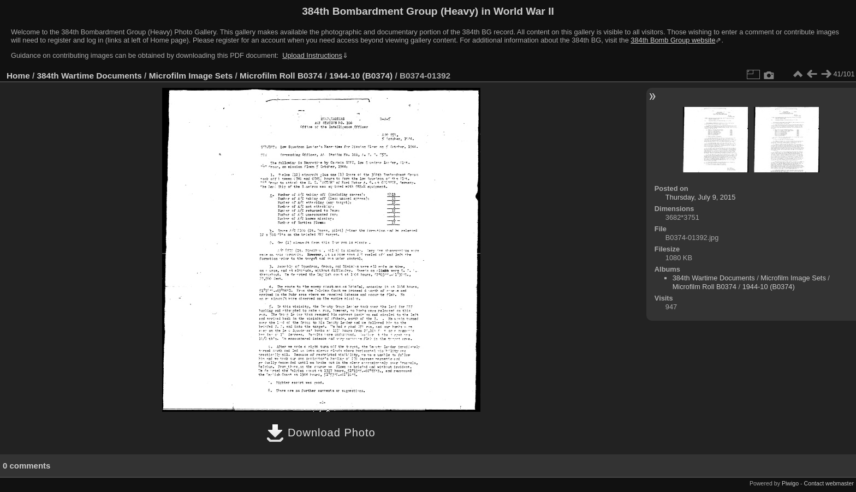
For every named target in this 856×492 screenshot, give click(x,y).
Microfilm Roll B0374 (281, 75)
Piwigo (790, 483)
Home (18, 75)
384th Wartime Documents (89, 75)
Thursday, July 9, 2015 (700, 197)
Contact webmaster (829, 483)
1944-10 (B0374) (361, 75)
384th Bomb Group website (673, 40)
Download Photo (320, 433)
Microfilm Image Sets (191, 75)
